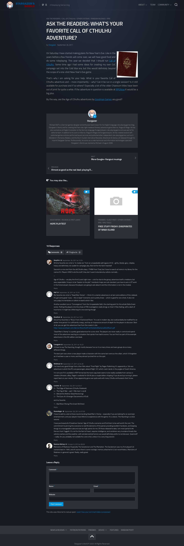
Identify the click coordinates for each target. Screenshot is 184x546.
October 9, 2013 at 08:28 (76, 433)
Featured (114, 519)
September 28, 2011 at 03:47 (72, 375)
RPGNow (120, 89)
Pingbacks (74, 241)
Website (52, 484)
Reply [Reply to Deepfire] (56, 277)
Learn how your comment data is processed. (94, 501)
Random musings (98, 19)
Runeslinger (58, 401)
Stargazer (52, 45)
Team (152, 4)
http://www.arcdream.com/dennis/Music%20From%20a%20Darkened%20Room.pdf (84, 317)
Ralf (55, 282)
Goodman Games (103, 99)
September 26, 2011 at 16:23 (73, 334)
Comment (53, 459)
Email (96, 475)
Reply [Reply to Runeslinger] (56, 429)
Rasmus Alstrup (59, 433)
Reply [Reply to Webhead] (56, 371)
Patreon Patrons (78, 519)
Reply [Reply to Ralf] (56, 302)
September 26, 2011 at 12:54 (73, 250)
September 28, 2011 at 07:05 (75, 401)
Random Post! (127, 519)
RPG (108, 19)
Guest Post (112, 209)
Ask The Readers (53, 19)
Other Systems (83, 19)
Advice (101, 519)
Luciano (56, 375)
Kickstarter (55, 209)
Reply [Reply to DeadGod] (56, 329)
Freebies (102, 209)
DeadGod (57, 306)
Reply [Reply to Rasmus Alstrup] (56, 445)
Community (163, 4)
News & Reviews (57, 519)
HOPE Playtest (58, 213)
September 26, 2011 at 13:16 (69, 282)
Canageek (57, 334)
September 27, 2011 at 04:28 (73, 353)
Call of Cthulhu (68, 19)
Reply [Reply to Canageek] (56, 349)
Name (51, 475)
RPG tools (107, 212)
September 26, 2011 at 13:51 (73, 306)
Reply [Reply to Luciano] (56, 396)
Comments (55, 241)
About (141, 4)
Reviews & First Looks (71, 209)
